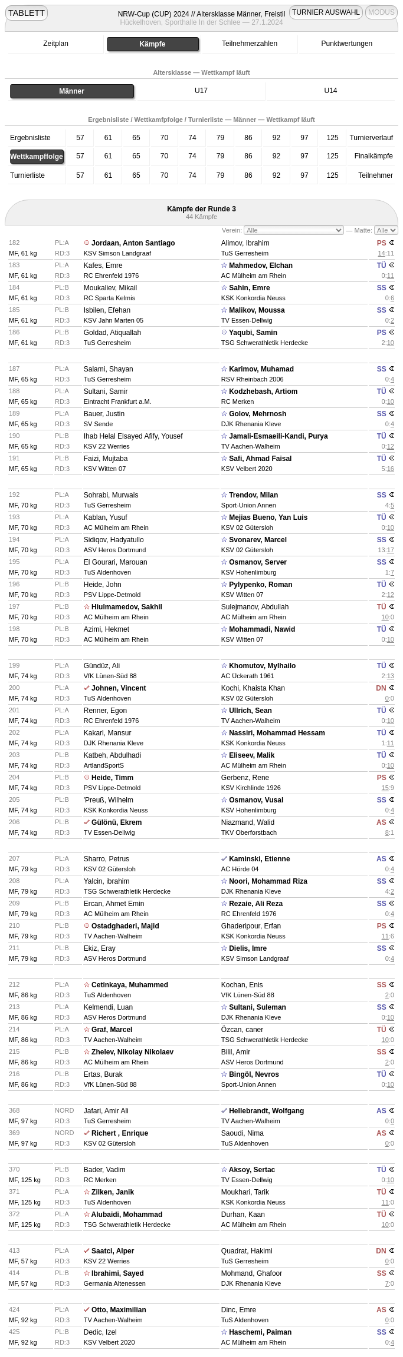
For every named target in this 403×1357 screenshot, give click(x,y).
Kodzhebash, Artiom (263, 391)
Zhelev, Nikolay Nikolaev (132, 1052)
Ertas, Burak (103, 1074)
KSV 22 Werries (107, 446)
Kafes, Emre (103, 265)
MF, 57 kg (23, 1261)
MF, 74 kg (23, 675)
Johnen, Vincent (118, 688)
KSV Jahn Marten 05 (114, 320)
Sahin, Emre (249, 288)
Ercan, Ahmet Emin (114, 904)
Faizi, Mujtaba (106, 458)
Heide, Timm (112, 778)
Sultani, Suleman (257, 1007)
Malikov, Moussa (256, 310)
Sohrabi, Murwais (111, 495)
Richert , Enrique (119, 1133)
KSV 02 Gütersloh (247, 527)
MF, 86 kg (23, 994)
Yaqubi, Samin (253, 333)
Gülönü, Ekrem (116, 822)
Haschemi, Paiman (260, 1332)
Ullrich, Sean (250, 710)
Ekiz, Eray (100, 948)
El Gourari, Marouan (116, 562)
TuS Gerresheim (244, 253)
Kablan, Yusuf (105, 517)
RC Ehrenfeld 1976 (111, 275)
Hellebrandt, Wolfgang (266, 1111)
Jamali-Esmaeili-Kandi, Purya (278, 436)
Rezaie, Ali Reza (256, 904)
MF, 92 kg (23, 1319)
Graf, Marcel (111, 1030)
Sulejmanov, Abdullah (255, 607)
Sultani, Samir (106, 391)
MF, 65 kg (23, 379)
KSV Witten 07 (105, 468)
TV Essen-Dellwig (247, 320)
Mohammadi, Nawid (262, 629)
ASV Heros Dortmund (115, 549)
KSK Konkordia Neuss (253, 297)
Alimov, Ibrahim (245, 243)
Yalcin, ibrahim (107, 881)
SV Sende (98, 423)
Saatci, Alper (112, 1251)
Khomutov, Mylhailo (262, 666)
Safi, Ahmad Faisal (260, 458)
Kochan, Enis (242, 985)
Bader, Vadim (105, 1170)
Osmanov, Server (258, 562)
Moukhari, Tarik (245, 1192)
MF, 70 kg (23, 505)
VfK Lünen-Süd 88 (110, 675)
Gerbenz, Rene (245, 778)
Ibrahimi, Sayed (117, 1273)
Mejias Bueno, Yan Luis (268, 517)
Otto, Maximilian (118, 1310)
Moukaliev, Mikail (110, 288)
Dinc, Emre (238, 1310)
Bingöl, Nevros (254, 1074)
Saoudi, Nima (242, 1133)
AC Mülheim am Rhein (253, 275)
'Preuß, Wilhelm (108, 800)
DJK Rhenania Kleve (251, 423)
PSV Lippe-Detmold (112, 594)
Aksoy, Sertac (252, 1170)
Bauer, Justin (104, 414)
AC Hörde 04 (240, 868)
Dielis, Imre (248, 948)
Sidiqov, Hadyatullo (114, 540)
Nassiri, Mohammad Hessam (277, 733)
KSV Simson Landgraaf (117, 253)
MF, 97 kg (23, 1120)
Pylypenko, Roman (260, 584)
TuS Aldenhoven (107, 572)
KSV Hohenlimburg (249, 572)
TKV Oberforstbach (249, 832)
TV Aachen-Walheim (250, 446)
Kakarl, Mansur (108, 733)
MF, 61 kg (23, 253)
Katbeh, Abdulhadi (112, 755)
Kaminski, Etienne (259, 859)
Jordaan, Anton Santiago (133, 243)
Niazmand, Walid (247, 822)
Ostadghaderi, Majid (125, 926)
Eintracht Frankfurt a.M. (118, 401)
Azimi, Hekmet (106, 629)
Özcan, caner (242, 1030)
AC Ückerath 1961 (247, 675)
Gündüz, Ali (102, 666)
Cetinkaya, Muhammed (129, 985)
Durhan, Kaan (243, 1214)
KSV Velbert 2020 (247, 468)
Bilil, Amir (235, 1052)
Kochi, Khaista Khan (253, 688)
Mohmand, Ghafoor (251, 1273)
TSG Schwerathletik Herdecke (264, 342)
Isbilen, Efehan (107, 310)
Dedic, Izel (100, 1332)
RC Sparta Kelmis (109, 297)
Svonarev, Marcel (258, 540)
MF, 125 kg (25, 1179)
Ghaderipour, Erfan (251, 926)
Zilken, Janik (112, 1192)
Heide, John (103, 584)
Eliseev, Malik (251, 755)
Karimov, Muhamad (261, 369)
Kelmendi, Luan (108, 1007)
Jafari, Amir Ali (106, 1111)
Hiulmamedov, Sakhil (126, 607)
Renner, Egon (105, 710)
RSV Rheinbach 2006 (252, 379)
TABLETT (26, 13)
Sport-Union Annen (248, 505)
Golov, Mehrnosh (257, 414)
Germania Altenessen (115, 1283)
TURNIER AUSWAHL (326, 12)
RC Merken (237, 401)
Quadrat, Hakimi (247, 1251)
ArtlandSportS (104, 765)
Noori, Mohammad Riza (268, 881)
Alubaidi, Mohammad (127, 1214)
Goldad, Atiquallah (112, 333)
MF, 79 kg (23, 868)
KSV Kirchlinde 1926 (251, 787)
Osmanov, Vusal (256, 800)
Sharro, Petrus (106, 859)
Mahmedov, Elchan (261, 265)
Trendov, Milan (253, 495)
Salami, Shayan (108, 369)
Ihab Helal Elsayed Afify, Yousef (133, 436)
